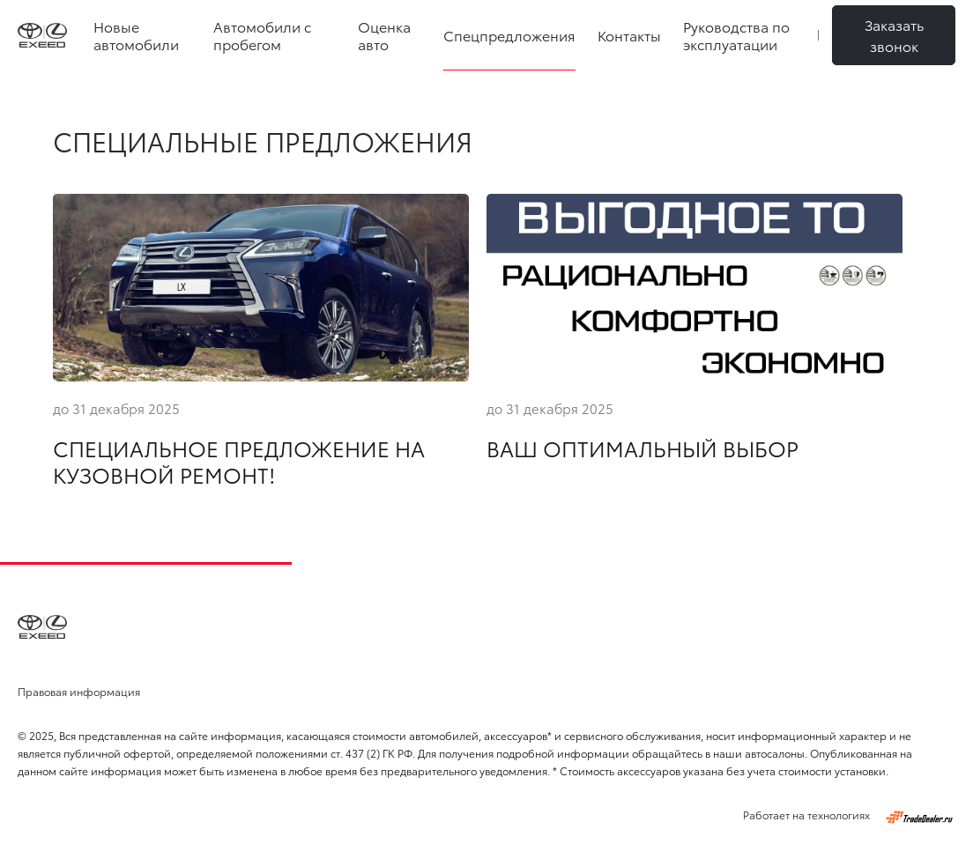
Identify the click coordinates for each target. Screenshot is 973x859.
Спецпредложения (509, 35)
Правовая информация (79, 691)
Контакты (629, 35)
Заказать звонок (894, 35)
